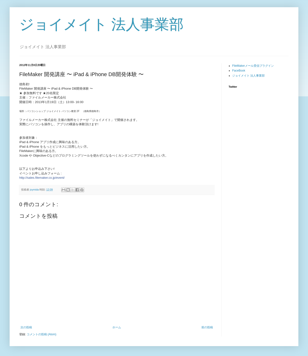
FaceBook (238, 70)
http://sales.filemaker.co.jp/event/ (42, 177)
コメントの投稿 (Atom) (41, 334)
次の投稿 (26, 327)
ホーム (116, 327)
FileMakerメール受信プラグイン (253, 65)
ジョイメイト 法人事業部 (101, 24)
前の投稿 (207, 327)
